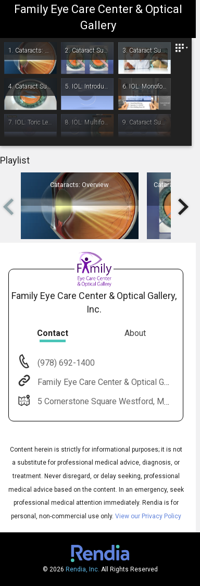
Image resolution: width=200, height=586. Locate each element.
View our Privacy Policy (148, 516)
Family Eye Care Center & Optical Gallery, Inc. (117, 382)
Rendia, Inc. (82, 569)
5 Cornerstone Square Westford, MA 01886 (115, 401)
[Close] (181, 48)
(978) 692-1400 (65, 363)
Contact (52, 333)
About (135, 333)
